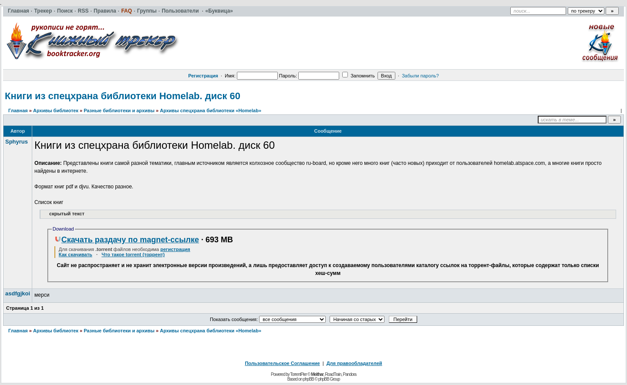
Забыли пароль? (420, 75)
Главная (18, 110)
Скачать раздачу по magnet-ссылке (126, 239)
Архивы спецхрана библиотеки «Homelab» (210, 110)
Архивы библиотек (55, 110)
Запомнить (358, 75)
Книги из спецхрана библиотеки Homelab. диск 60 (122, 95)
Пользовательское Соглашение (282, 363)
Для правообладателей (354, 363)
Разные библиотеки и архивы (119, 110)
